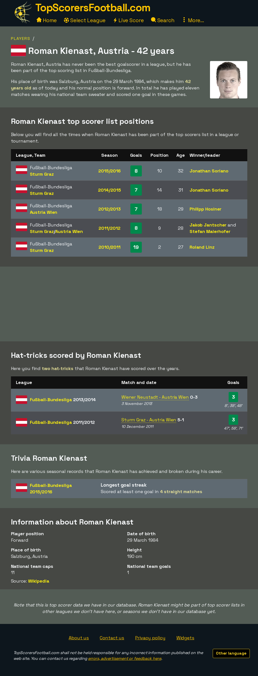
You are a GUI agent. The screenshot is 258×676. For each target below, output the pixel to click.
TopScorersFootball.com (92, 7)
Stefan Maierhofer (210, 231)
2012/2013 (109, 209)
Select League (84, 20)
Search (162, 20)
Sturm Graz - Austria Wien (148, 420)
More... (193, 20)
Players (20, 38)
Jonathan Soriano (209, 171)
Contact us (112, 638)
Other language (231, 653)
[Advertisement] (129, 304)
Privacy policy (150, 638)
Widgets (185, 638)
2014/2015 (109, 190)
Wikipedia (38, 581)
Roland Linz (202, 247)
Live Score (128, 20)
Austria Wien (43, 212)
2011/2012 (109, 228)
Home (47, 20)
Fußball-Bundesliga (63, 399)
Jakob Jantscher (208, 225)
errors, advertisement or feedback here (124, 658)
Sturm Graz (42, 174)
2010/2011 (109, 247)
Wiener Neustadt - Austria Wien (155, 397)
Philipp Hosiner (206, 209)
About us (79, 638)
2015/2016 (109, 171)
